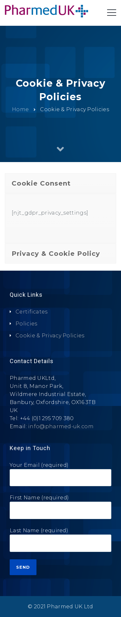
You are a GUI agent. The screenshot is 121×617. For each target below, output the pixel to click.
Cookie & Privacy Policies (50, 336)
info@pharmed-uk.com (61, 426)
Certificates (31, 312)
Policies (26, 324)
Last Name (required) (60, 542)
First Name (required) (60, 509)
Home (20, 109)
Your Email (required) (60, 476)
